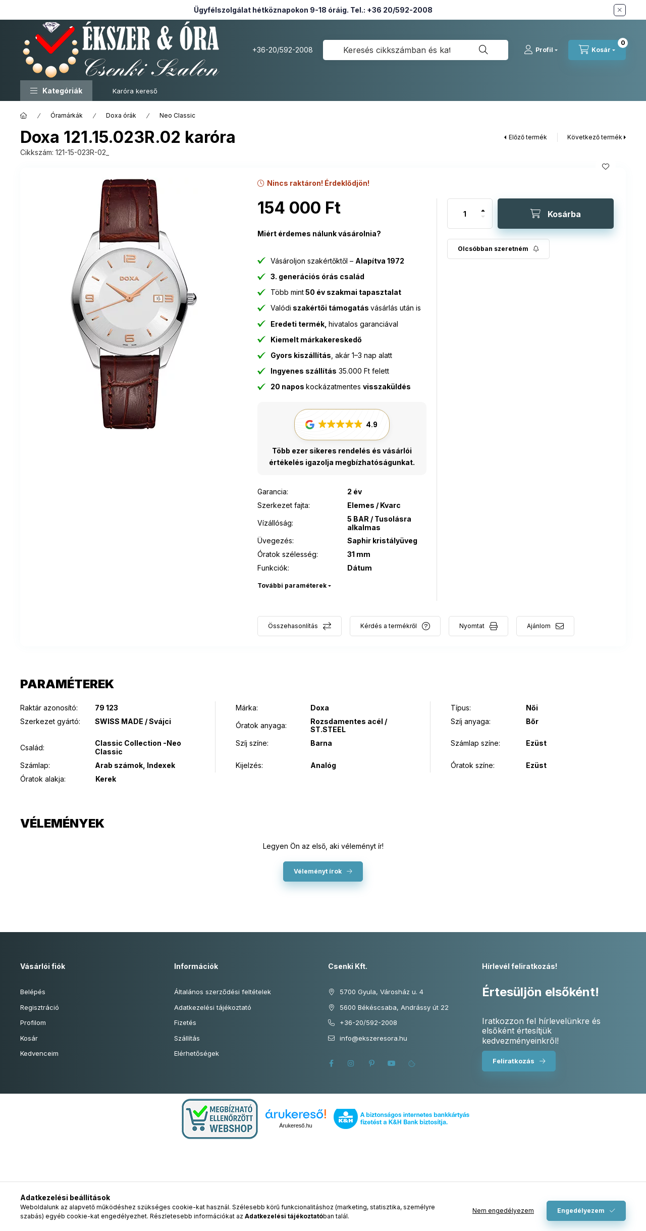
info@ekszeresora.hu (373, 1038)
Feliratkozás (513, 1061)
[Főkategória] (23, 115)
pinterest (371, 1063)
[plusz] (483, 206)
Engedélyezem (581, 1210)
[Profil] (540, 50)
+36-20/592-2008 (282, 49)
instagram (351, 1063)
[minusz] (483, 221)
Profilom (33, 1022)
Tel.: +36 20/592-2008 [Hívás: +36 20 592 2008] (391, 10)
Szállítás (187, 1038)
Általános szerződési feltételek (222, 992)
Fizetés (185, 1022)
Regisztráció (39, 1007)
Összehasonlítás (293, 626)
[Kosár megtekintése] (597, 50)
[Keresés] (483, 50)
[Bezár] (620, 10)
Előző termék (528, 137)
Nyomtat (471, 626)
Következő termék (594, 137)
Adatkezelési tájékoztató (212, 1007)
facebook (331, 1063)
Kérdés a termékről (388, 626)
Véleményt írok (318, 871)
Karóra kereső (135, 91)
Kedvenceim (39, 1053)
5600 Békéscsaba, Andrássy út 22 (394, 1007)
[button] (56, 90)
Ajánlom (539, 626)
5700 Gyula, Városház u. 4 (381, 992)
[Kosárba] (556, 213)
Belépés (32, 992)
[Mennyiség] (464, 213)
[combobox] (415, 50)
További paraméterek (292, 585)
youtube (392, 1063)
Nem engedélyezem (503, 1210)
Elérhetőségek (196, 1053)
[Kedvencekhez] (606, 167)
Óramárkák (66, 115)
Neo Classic (177, 115)
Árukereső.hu (295, 1125)
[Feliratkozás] (498, 249)
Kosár (29, 1038)
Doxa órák (121, 115)
